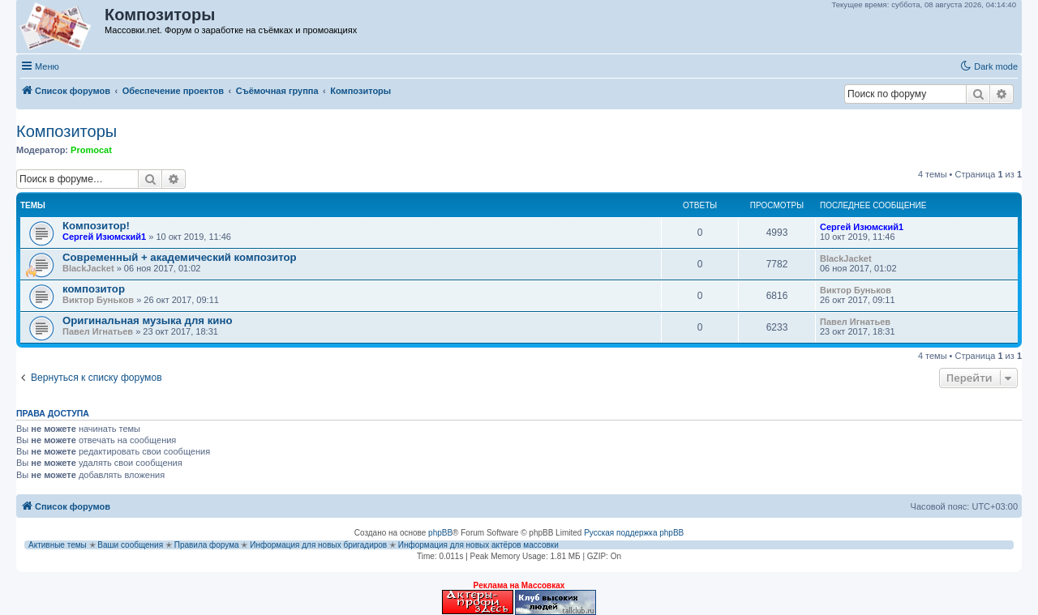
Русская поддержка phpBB (634, 532)
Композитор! (96, 226)
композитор (93, 289)
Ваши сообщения (130, 544)
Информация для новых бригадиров (318, 544)
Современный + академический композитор (179, 257)
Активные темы (57, 544)
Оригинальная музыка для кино (147, 320)
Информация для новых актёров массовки (478, 544)
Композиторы (66, 131)
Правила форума (206, 544)
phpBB (440, 532)
